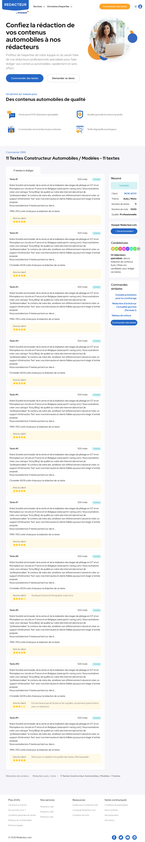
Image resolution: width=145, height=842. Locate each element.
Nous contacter (111, 810)
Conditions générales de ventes (22, 815)
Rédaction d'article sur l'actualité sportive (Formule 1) (124, 307)
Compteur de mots (80, 815)
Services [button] (39, 6)
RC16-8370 (130, 193)
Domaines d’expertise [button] (59, 6)
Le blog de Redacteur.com (84, 810)
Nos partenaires (111, 815)
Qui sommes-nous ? (17, 810)
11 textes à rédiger (23, 170)
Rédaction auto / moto (44, 775)
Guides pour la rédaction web (85, 805)
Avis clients (109, 820)
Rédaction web (46, 817)
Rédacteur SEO (47, 811)
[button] (137, 6)
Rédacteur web (47, 806)
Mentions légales (15, 825)
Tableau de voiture (121, 315)
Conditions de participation (116, 805)
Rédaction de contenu (17, 775)
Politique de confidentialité (20, 820)
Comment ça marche (17, 805)
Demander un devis (63, 78)
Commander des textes (24, 78)
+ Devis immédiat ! (124, 231)
